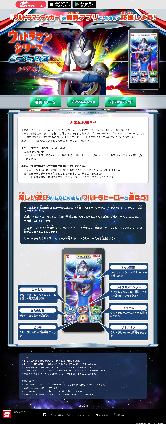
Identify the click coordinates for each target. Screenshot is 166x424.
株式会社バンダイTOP (22, 412)
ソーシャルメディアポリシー (81, 415)
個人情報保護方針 (104, 415)
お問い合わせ (121, 415)
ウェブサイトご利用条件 (55, 415)
